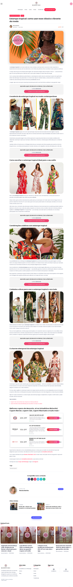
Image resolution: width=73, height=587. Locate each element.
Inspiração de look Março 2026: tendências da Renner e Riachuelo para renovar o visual (9, 548)
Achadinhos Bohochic (14, 15)
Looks (22, 15)
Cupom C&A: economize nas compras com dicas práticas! (24, 402)
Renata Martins (16, 25)
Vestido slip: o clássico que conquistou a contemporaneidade (27, 507)
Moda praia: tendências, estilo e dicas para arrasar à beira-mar (53, 507)
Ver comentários (36, 517)
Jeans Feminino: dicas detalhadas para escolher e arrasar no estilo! (26, 403)
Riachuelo (30, 454)
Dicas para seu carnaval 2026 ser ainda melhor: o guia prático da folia (63, 547)
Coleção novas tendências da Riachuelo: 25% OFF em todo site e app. (46, 548)
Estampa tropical (13, 468)
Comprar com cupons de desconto (36, 91)
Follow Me (61, 489)
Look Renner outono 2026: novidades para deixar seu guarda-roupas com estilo (26, 548)
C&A (34, 454)
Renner (26, 454)
